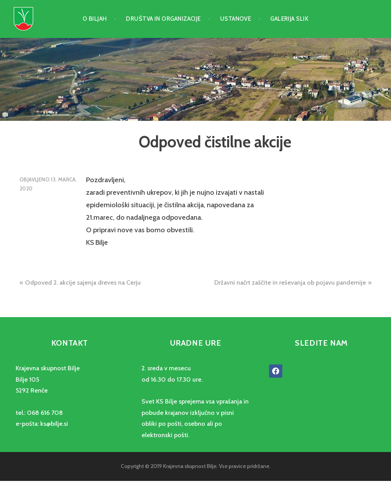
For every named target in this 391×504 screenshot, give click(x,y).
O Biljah (95, 18)
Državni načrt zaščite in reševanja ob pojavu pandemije (290, 282)
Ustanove (235, 18)
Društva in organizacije (163, 18)
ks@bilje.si (54, 423)
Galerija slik (289, 18)
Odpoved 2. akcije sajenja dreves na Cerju (83, 282)
